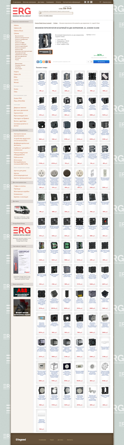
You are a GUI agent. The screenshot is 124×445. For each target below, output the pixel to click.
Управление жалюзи (21, 54)
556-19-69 (65, 8)
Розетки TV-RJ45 (19, 43)
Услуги (52, 440)
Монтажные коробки (21, 191)
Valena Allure (18, 31)
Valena (16, 25)
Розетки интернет (20, 48)
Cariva (16, 80)
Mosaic (16, 82)
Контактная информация (71, 2)
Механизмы (18, 63)
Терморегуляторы (20, 53)
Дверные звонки (20, 108)
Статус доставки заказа (46, 15)
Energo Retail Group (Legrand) (43, 23)
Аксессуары (18, 68)
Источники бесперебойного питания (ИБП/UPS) (21, 162)
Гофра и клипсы (20, 186)
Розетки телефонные (21, 39)
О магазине (17, 2)
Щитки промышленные (22, 178)
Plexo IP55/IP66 (19, 101)
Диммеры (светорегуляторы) (23, 51)
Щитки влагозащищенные (21, 174)
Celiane (16, 33)
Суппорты (18, 67)
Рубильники (18, 157)
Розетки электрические (22, 37)
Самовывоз (50, 2)
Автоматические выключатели (20, 135)
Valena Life (17, 28)
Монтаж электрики (29, 2)
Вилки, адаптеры (20, 121)
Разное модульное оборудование (21, 154)
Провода (17, 189)
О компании (42, 440)
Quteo (16, 89)
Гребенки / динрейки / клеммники (22, 149)
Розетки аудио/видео (21, 46)
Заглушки (18, 58)
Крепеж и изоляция (21, 197)
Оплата (58, 2)
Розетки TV (18, 41)
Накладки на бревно (21, 118)
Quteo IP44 (18, 98)
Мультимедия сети (21, 116)
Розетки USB (19, 49)
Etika (15, 77)
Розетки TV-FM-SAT (20, 44)
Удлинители (18, 113)
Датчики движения (21, 56)
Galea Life (17, 74)
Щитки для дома (20, 171)
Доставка (41, 2)
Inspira (16, 72)
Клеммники (18, 194)
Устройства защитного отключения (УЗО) (22, 139)
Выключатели (19, 36)
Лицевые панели (20, 65)
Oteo (15, 92)
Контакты (70, 440)
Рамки (17, 60)
